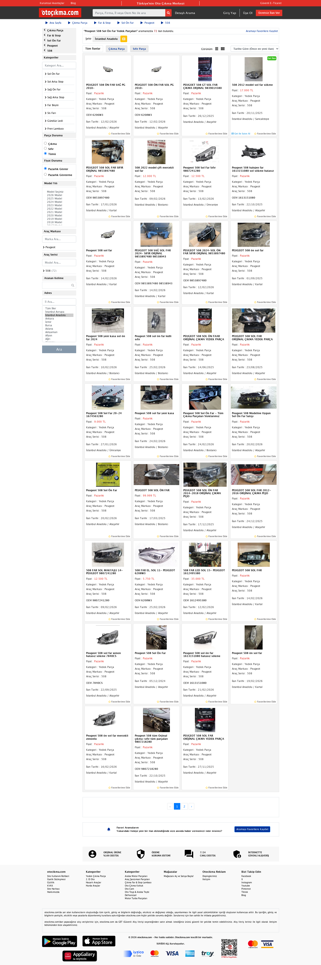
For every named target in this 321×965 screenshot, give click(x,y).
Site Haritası (53, 889)
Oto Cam (129, 889)
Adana (59, 328)
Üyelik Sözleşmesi (56, 879)
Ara (59, 349)
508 (165, 22)
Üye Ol (247, 13)
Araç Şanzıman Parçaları (137, 879)
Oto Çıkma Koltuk (134, 885)
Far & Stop (102, 22)
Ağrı (59, 339)
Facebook (246, 876)
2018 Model (59, 222)
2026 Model (59, 195)
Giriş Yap (229, 13)
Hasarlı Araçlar (93, 882)
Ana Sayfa (53, 22)
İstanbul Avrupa (59, 312)
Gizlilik (50, 882)
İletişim (206, 879)
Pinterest (246, 889)
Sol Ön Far (125, 22)
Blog (73, 3)
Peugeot (147, 22)
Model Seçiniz (59, 192)
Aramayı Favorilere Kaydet (261, 31)
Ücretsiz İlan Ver (269, 12)
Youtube (245, 885)
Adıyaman (59, 332)
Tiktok (244, 892)
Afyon (59, 335)
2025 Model (59, 198)
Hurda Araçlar (93, 885)
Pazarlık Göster (58, 169)
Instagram (246, 882)
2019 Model (59, 219)
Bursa (59, 325)
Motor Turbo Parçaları (136, 898)
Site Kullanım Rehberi (58, 876)
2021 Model (59, 212)
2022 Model (59, 208)
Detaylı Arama (185, 13)
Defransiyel (130, 895)
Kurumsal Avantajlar (52, 3)
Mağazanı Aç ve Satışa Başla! (179, 876)
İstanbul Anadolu (59, 315)
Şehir (88, 38)
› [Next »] (191, 806)
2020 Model (59, 215)
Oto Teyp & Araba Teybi (137, 892)
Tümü (52, 154)
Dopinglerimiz (210, 876)
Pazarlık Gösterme (60, 175)
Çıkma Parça (77, 22)
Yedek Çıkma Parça (96, 876)
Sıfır (51, 149)
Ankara (59, 318)
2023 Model (59, 205)
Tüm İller (59, 308)
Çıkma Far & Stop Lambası (138, 882)
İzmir (59, 322)
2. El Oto (90, 879)
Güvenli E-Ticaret (270, 3)
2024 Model (59, 202)
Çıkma (52, 143)
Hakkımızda (53, 892)
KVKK (50, 885)
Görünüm (206, 49)
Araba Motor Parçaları (136, 876)
